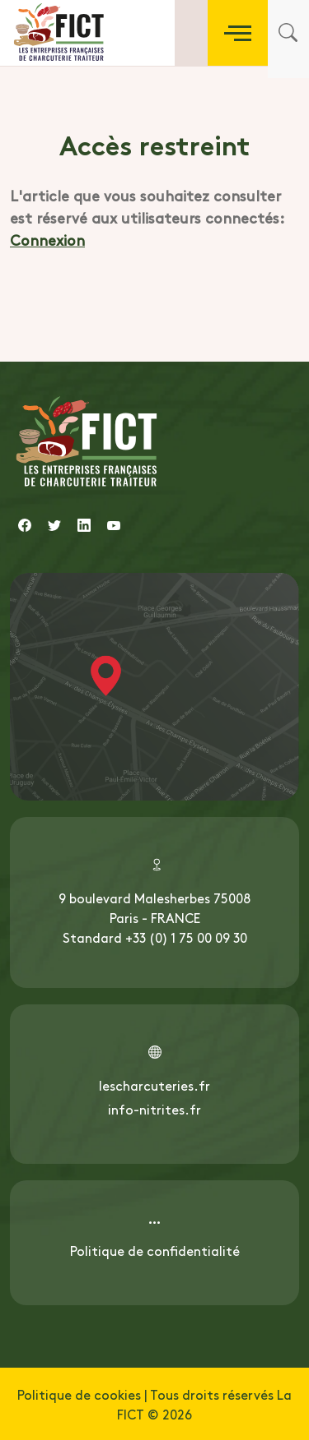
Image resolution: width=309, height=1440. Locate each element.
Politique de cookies (79, 1394)
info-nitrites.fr (154, 1109)
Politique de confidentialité (155, 1250)
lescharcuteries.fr (154, 1085)
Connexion (47, 239)
